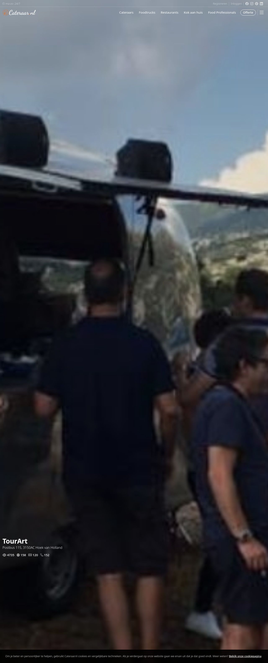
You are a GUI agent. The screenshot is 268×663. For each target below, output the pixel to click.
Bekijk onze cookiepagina (245, 656)
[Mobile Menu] (261, 12)
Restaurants (169, 12)
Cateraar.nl (19, 12)
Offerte (248, 12)
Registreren (220, 3)
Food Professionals (222, 12)
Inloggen (236, 3)
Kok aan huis (193, 12)
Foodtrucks (147, 12)
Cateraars (126, 12)
